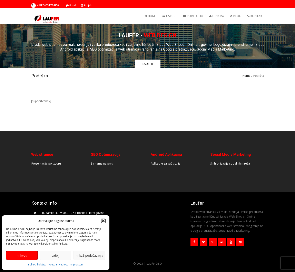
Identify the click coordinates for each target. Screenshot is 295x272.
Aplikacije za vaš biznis (165, 163)
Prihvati (22, 255)
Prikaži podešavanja (89, 255)
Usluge (170, 16)
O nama (216, 16)
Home (150, 16)
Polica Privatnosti (58, 264)
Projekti (87, 5)
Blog (235, 16)
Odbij (55, 255)
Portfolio (193, 16)
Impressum (76, 264)
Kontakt (255, 16)
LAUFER (147, 64)
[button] (103, 221)
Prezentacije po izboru (46, 163)
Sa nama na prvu (102, 163)
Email (71, 5)
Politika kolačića (37, 264)
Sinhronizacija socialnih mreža (230, 163)
